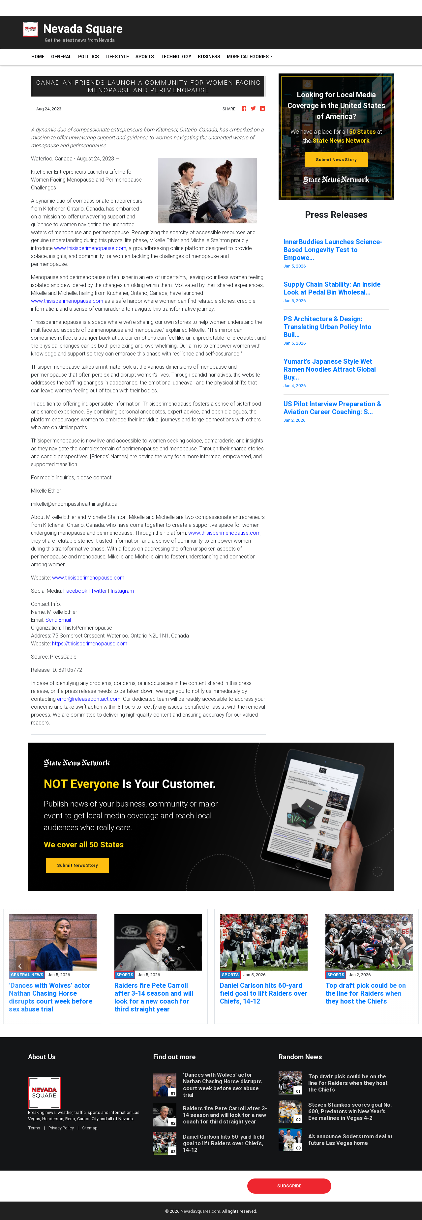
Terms (34, 1128)
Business (209, 57)
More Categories (248, 57)
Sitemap (90, 1128)
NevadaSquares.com (200, 1211)
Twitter (99, 590)
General (61, 57)
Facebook (75, 590)
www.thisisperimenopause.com (90, 248)
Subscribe (289, 1186)
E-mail (98, 1185)
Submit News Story (336, 159)
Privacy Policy (61, 1128)
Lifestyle (117, 57)
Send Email (58, 619)
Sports (145, 57)
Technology (176, 57)
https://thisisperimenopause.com (89, 643)
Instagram (122, 590)
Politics (88, 57)
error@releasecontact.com (88, 698)
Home (39, 56)
